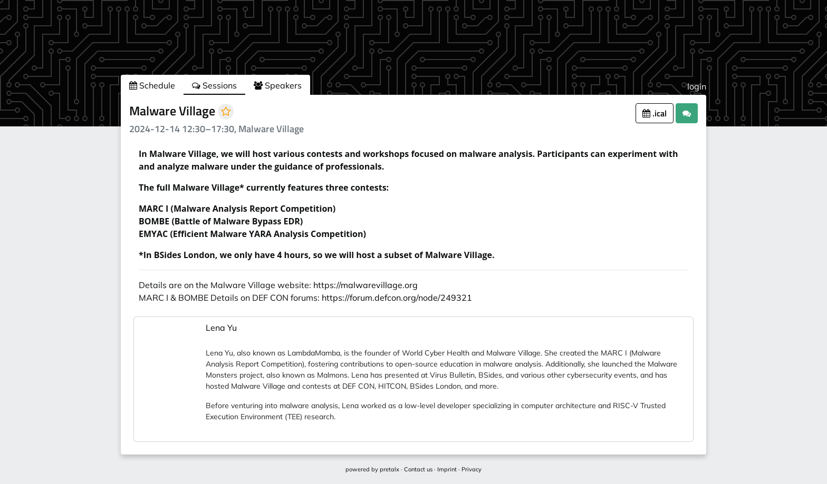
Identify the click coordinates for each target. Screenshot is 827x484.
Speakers (278, 85)
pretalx (389, 469)
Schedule (152, 85)
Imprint (447, 469)
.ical (654, 113)
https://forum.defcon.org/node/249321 (397, 297)
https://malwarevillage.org (365, 285)
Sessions (214, 85)
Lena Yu (221, 327)
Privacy (471, 469)
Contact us (418, 469)
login (696, 86)
